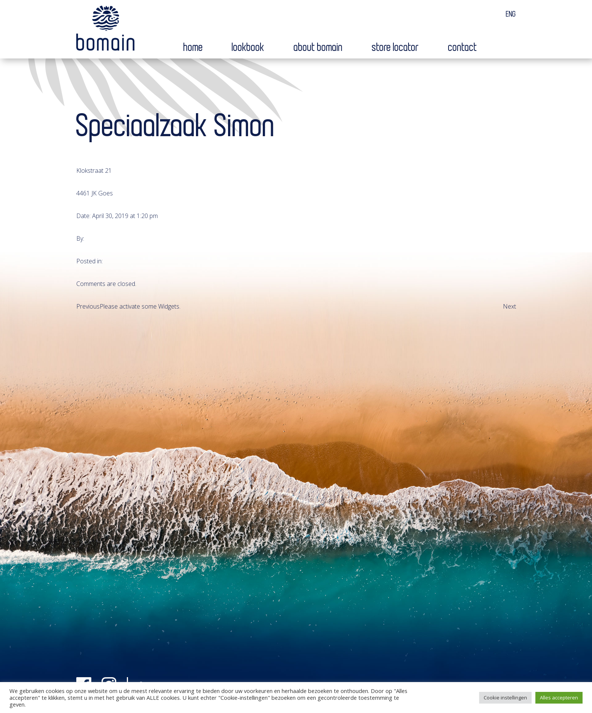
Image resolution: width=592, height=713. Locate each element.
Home (193, 47)
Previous (88, 306)
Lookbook (248, 47)
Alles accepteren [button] (559, 697)
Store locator (395, 47)
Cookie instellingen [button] (505, 697)
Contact (462, 47)
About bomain (318, 47)
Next (509, 306)
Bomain (105, 30)
